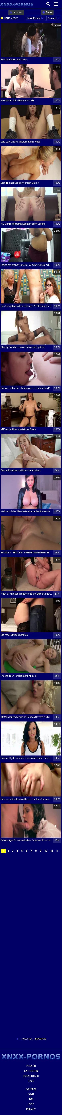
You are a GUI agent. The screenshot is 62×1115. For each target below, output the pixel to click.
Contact (31, 1089)
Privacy (31, 1109)
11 (51, 851)
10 (45, 851)
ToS (31, 1099)
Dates (47, 12)
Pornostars (31, 1076)
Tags (31, 1081)
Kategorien (27, 1039)
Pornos (31, 1066)
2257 (31, 1104)
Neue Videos (40, 1039)
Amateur (16, 12)
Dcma (31, 1094)
